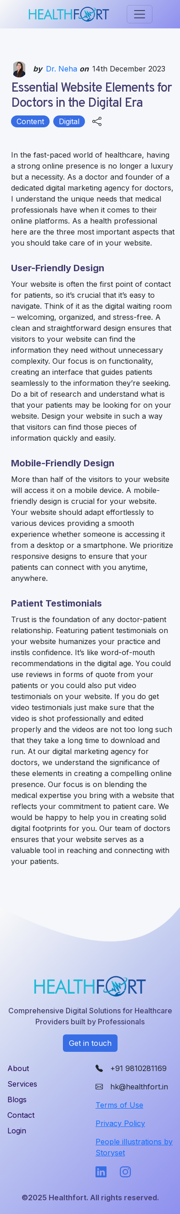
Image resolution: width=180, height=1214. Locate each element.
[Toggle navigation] (139, 14)
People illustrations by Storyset (134, 1147)
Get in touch (90, 1043)
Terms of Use (119, 1105)
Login (16, 1130)
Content (30, 121)
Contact (20, 1115)
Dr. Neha (62, 68)
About (18, 1068)
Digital (69, 121)
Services (22, 1083)
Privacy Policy (120, 1123)
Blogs (17, 1099)
